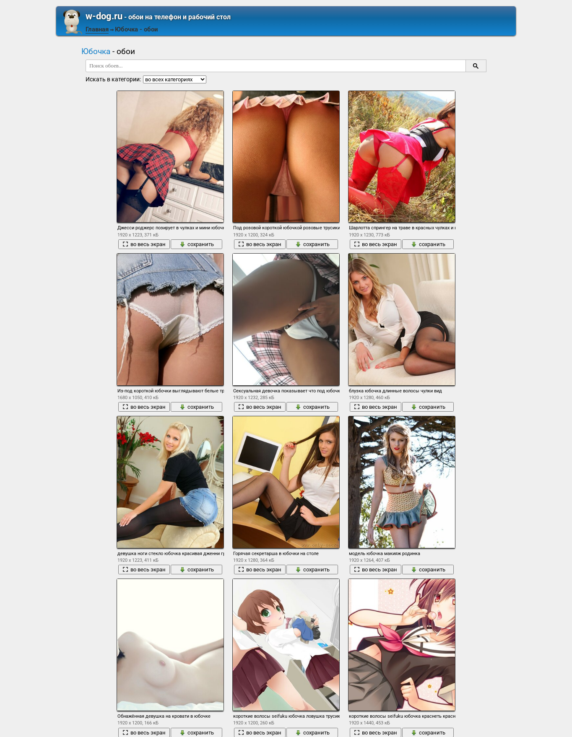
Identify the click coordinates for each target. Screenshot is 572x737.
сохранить (196, 244)
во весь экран (144, 244)
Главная (97, 29)
